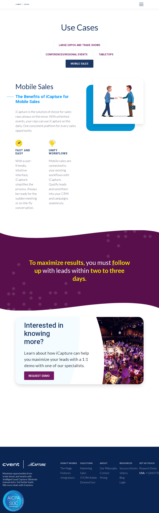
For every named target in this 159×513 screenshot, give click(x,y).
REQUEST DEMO (39, 376)
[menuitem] (74, 468)
